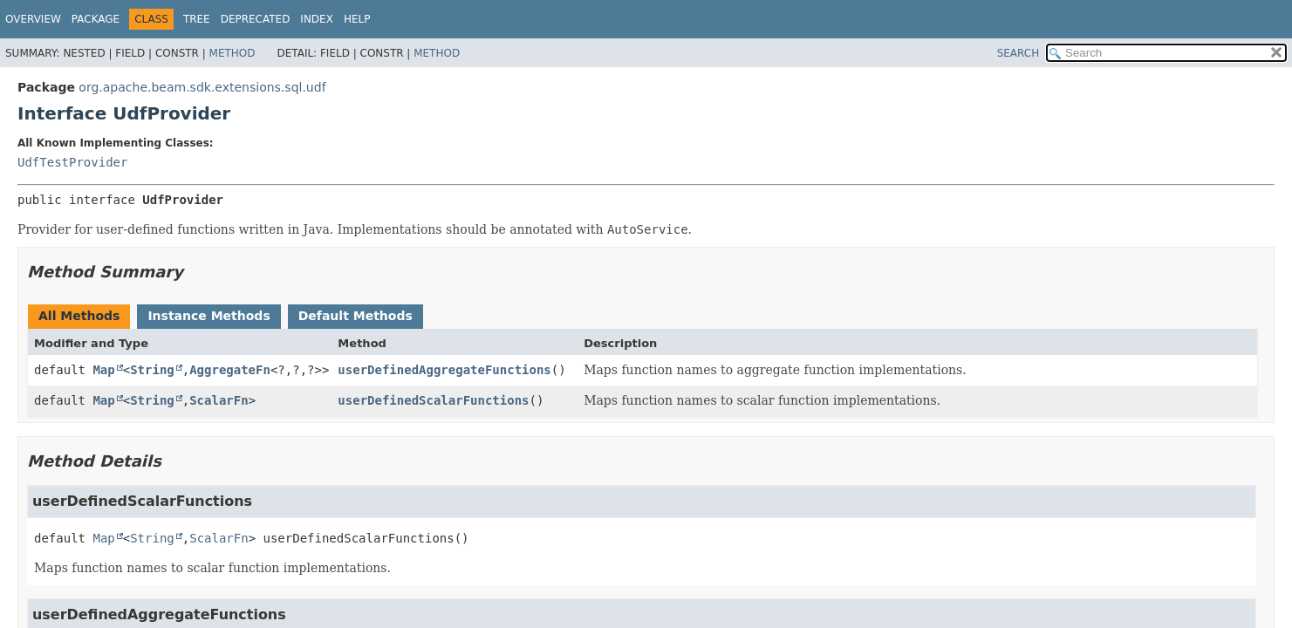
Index (316, 19)
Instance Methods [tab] (208, 316)
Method (232, 53)
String (152, 370)
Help (357, 19)
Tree (196, 19)
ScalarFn (218, 400)
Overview (33, 19)
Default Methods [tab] (355, 316)
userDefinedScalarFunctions (433, 400)
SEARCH (1018, 53)
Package (96, 19)
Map (103, 370)
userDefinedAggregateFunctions (444, 370)
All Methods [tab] (79, 316)
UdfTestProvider (72, 162)
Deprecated (256, 19)
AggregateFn (229, 370)
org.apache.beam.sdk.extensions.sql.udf (202, 87)
